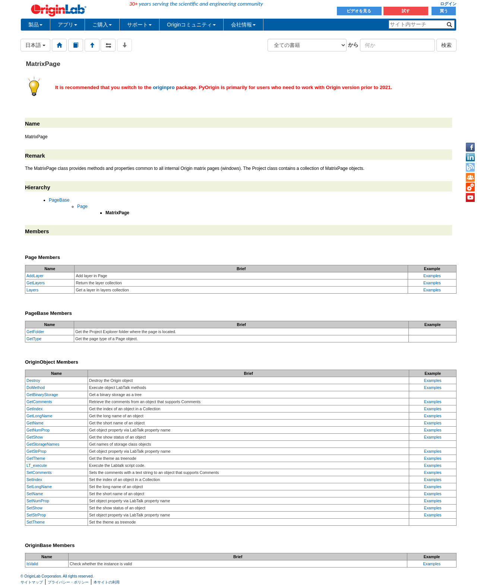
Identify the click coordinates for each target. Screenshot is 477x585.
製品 (35, 25)
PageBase (59, 200)
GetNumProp (38, 430)
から (353, 45)
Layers (32, 290)
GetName (35, 423)
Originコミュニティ (191, 25)
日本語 (35, 45)
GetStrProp (36, 451)
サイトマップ (31, 582)
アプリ (67, 25)
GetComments (39, 401)
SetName (34, 493)
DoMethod (35, 387)
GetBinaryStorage (42, 394)
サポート (139, 25)
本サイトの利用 (107, 582)
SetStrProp (36, 515)
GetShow (34, 437)
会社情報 (243, 25)
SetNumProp (37, 501)
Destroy (33, 380)
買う (444, 11)
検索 (446, 45)
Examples (432, 275)
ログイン (448, 3)
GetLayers (35, 283)
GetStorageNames (42, 444)
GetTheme (35, 458)
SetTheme (35, 522)
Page (82, 206)
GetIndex (34, 409)
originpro (164, 87)
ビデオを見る (359, 11)
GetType (33, 338)
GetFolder (35, 331)
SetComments (39, 472)
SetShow (34, 508)
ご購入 (102, 25)
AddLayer (35, 275)
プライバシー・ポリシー (68, 582)
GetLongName (39, 416)
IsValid (32, 564)
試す (406, 11)
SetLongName (39, 486)
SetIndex (34, 479)
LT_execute (36, 465)
